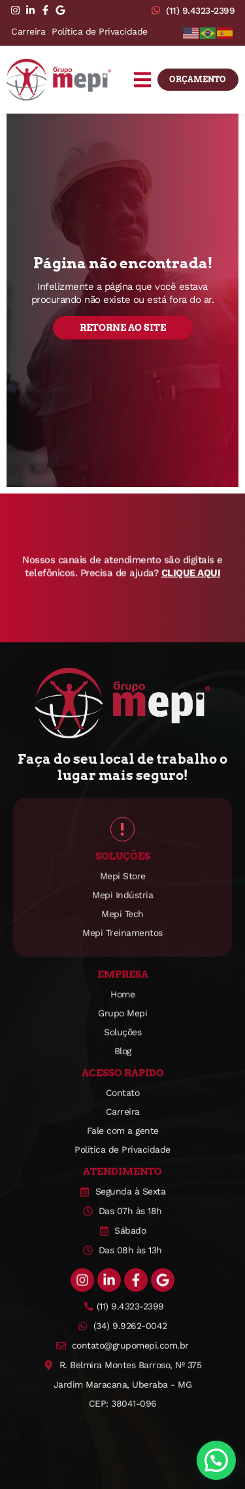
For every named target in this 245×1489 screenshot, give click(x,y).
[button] (142, 86)
